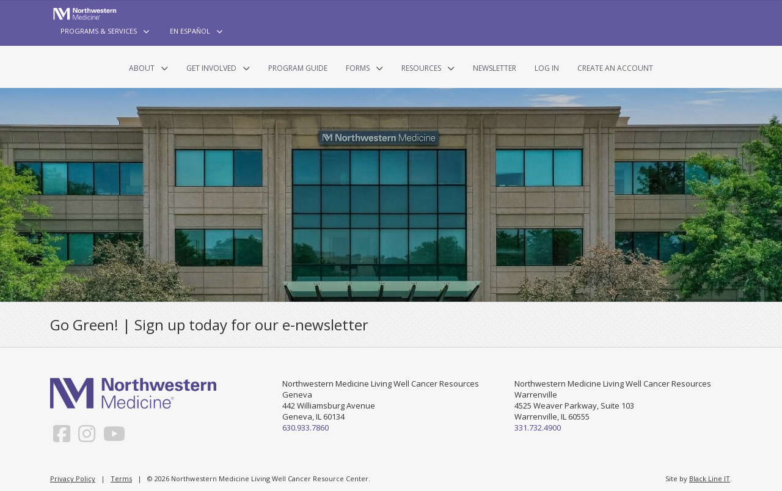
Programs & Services (98, 30)
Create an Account (615, 68)
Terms (121, 478)
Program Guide (297, 68)
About (142, 68)
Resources (421, 68)
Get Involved (211, 68)
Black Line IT (709, 478)
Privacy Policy (72, 478)
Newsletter (494, 68)
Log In (547, 68)
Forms (358, 68)
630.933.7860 (305, 427)
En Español (190, 30)
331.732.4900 (537, 427)
